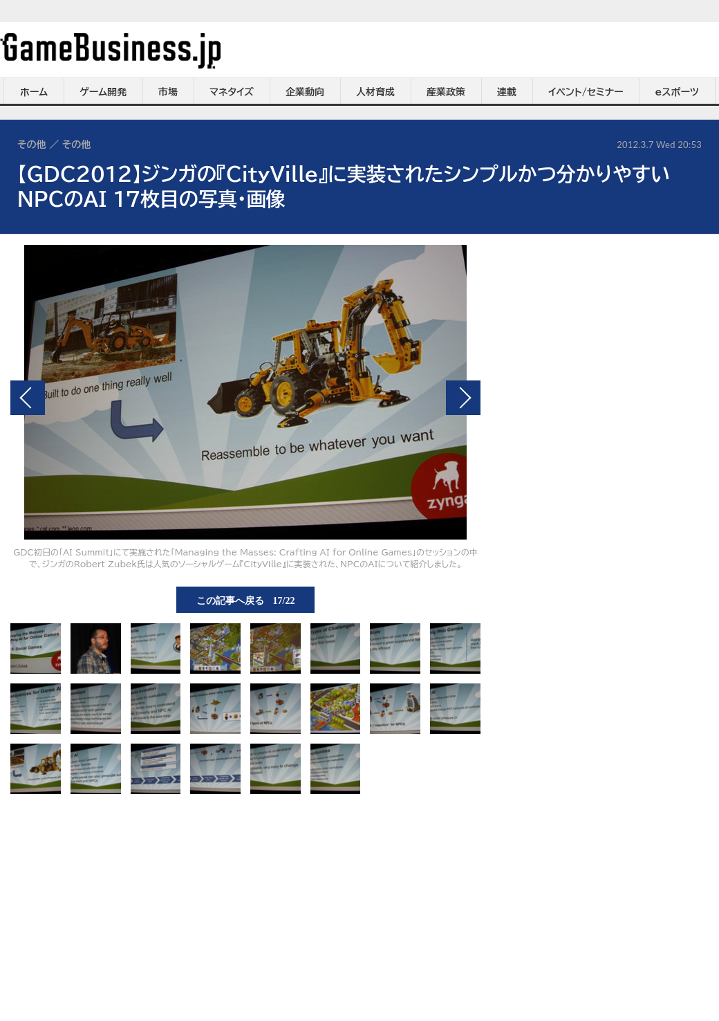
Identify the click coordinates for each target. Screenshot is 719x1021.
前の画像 (27, 397)
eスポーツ (677, 92)
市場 (168, 92)
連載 (506, 92)
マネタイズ (231, 92)
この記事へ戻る (245, 600)
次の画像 (463, 397)
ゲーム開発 (103, 92)
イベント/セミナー (586, 92)
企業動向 (305, 92)
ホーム (34, 92)
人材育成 (375, 92)
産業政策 (446, 92)
